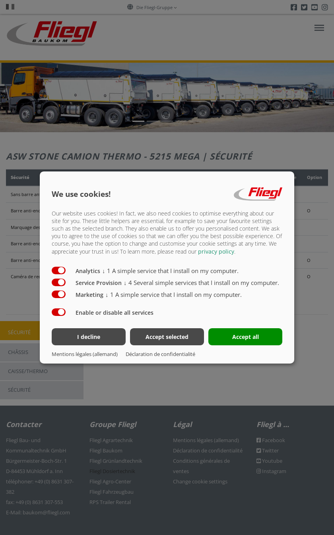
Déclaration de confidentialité (160, 354)
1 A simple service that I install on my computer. (170, 270)
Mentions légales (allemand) (85, 354)
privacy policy (216, 251)
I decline (88, 337)
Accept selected (167, 337)
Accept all (245, 337)
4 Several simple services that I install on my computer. (201, 282)
